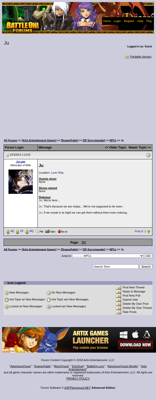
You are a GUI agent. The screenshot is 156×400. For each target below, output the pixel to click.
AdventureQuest (20, 366)
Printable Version (137, 56)
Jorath (20, 162)
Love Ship (57, 172)
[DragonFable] (69, 140)
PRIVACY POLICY (78, 378)
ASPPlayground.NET (77, 387)
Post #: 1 (140, 231)
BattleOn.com (95, 366)
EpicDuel (77, 366)
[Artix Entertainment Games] (39, 140)
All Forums (10, 140)
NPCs (113, 140)
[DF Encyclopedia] (94, 140)
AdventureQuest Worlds (123, 366)
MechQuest (61, 366)
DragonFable (42, 366)
